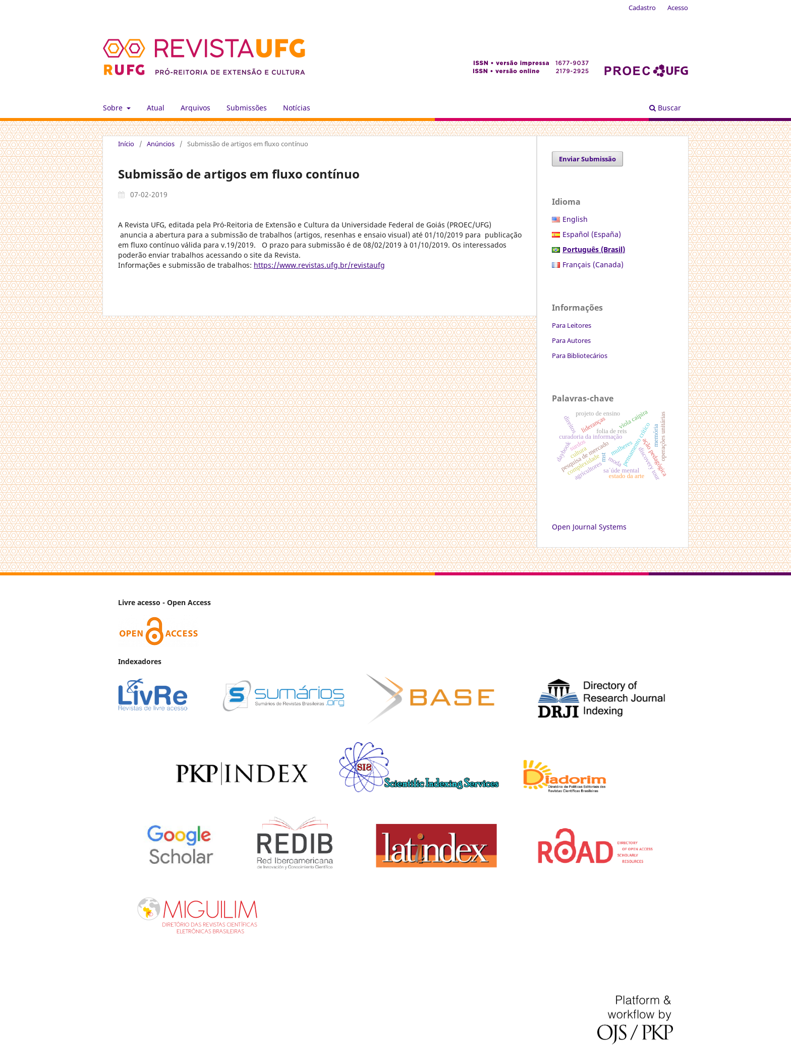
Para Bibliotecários (579, 355)
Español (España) (591, 234)
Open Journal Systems (589, 527)
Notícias (296, 107)
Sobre (114, 107)
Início (126, 143)
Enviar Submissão (587, 158)
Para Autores (571, 340)
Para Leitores (571, 325)
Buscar (665, 107)
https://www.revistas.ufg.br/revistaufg (319, 265)
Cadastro (642, 7)
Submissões (247, 107)
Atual (155, 107)
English (575, 219)
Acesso (677, 7)
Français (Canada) (593, 264)
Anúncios (161, 143)
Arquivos (195, 107)
